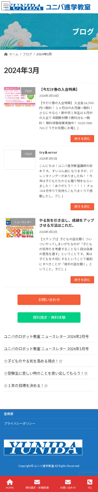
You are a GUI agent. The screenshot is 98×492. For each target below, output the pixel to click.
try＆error (48, 152)
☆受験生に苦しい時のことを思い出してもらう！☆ (46, 373)
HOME (10, 484)
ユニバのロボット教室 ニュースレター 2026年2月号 (46, 336)
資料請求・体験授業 (37, 484)
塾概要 (8, 414)
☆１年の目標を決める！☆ (26, 385)
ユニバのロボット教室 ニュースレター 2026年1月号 (46, 348)
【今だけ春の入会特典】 (59, 89)
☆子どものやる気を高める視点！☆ (33, 361)
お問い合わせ (68, 484)
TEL (89, 484)
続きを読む (82, 139)
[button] (49, 300)
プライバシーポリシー (19, 423)
